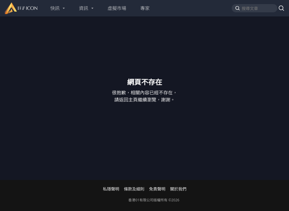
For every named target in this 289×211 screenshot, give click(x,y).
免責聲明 (157, 189)
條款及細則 (134, 189)
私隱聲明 (111, 189)
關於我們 (178, 189)
